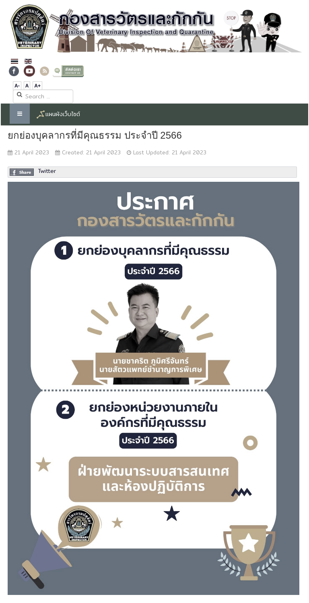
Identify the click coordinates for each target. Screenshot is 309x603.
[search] (43, 96)
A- (17, 86)
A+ (37, 86)
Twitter (47, 170)
